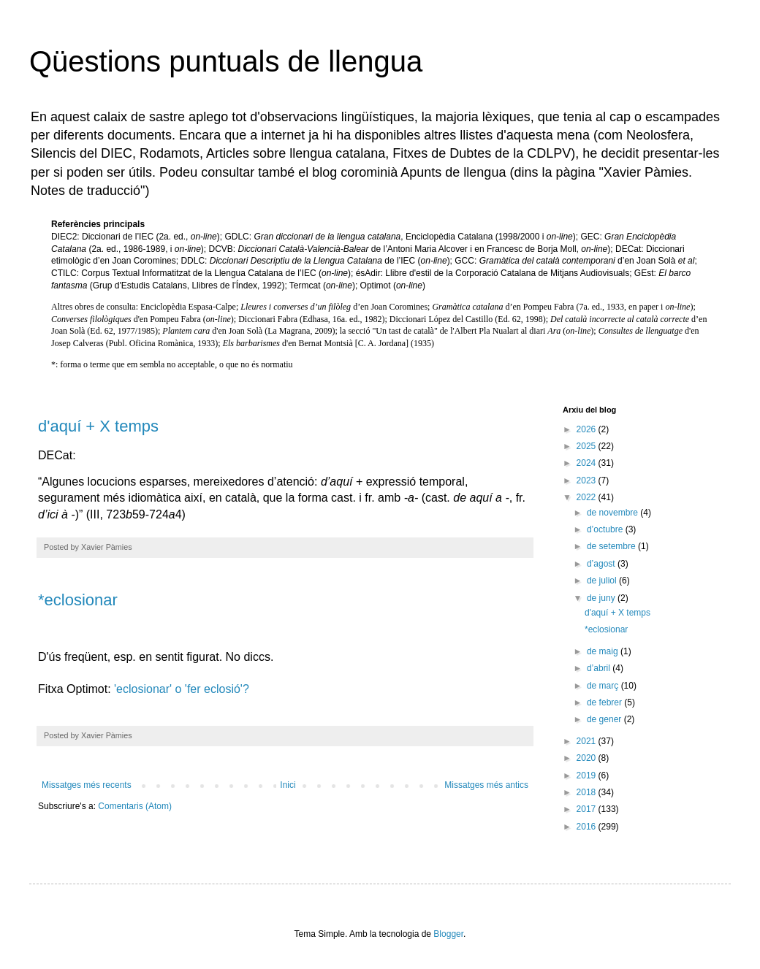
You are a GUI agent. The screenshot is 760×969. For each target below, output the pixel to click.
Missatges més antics (486, 785)
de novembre (613, 513)
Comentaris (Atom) (135, 806)
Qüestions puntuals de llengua (225, 61)
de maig (603, 651)
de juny (602, 598)
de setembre (612, 546)
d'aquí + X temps (98, 426)
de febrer (605, 702)
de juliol (603, 580)
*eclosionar (78, 600)
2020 (587, 758)
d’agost (602, 564)
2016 (587, 826)
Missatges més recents (87, 785)
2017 (587, 809)
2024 (587, 463)
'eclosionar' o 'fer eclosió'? (181, 689)
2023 (587, 480)
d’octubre (606, 529)
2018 (587, 792)
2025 (587, 446)
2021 (587, 741)
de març (604, 686)
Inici (287, 785)
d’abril (599, 668)
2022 (587, 497)
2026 (587, 429)
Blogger (448, 934)
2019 (587, 775)
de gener (605, 719)
